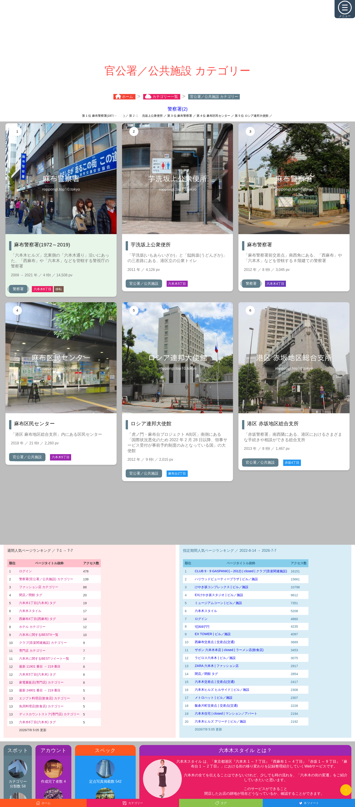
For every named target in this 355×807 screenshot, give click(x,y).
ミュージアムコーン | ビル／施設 (218, 603)
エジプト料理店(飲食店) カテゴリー (44, 698)
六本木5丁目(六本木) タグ (37, 674)
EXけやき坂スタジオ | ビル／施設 (219, 595)
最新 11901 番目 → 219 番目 (39, 666)
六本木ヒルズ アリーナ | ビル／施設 (220, 721)
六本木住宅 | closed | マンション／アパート (226, 713)
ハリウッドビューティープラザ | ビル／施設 (226, 579)
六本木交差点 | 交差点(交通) (215, 681)
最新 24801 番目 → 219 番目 (39, 690)
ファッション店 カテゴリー (38, 587)
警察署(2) (178, 108)
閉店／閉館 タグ (30, 595)
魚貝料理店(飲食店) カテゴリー (41, 706)
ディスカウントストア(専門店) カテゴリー (49, 714)
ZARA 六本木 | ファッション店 (217, 666)
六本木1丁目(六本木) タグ (37, 603)
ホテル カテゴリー (32, 627)
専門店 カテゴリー (32, 650)
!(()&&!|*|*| (202, 626)
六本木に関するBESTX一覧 (38, 634)
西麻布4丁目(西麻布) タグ (37, 619)
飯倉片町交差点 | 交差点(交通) (216, 705)
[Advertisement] (177, 32)
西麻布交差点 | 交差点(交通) (215, 642)
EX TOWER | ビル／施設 (213, 634)
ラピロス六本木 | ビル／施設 (215, 658)
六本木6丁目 (42, 289)
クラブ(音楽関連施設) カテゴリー (43, 642)
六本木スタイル (30, 611)
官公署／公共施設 (143, 283)
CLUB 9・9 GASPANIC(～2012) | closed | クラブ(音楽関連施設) (241, 571)
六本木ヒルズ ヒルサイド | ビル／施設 (222, 689)
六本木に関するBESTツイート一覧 (44, 658)
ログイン (25, 571)
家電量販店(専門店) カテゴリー (41, 682)
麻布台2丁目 (177, 473)
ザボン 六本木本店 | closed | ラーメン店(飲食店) (229, 650)
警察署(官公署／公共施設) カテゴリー (46, 579)
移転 (58, 289)
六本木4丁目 (275, 283)
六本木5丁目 (177, 283)
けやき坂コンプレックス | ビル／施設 (221, 587)
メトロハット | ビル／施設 (213, 697)
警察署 (18, 289)
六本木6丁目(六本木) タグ (37, 722)
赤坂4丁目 (292, 462)
